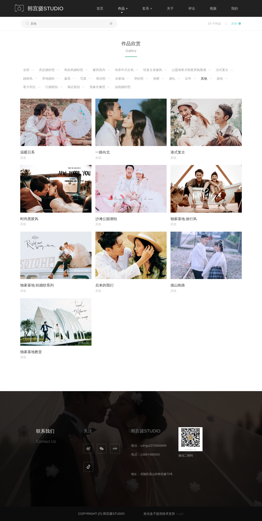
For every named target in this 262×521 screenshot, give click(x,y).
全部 (26, 70)
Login (180, 513)
